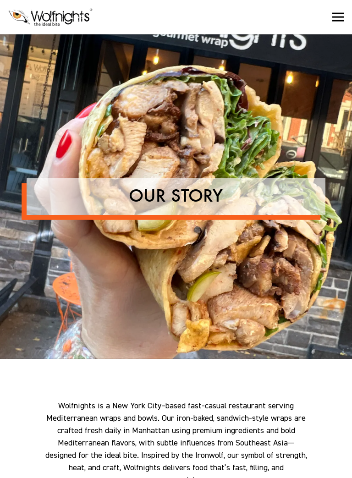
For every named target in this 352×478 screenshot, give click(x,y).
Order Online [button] (176, 445)
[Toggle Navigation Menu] (338, 17)
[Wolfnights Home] (53, 17)
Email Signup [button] (176, 467)
